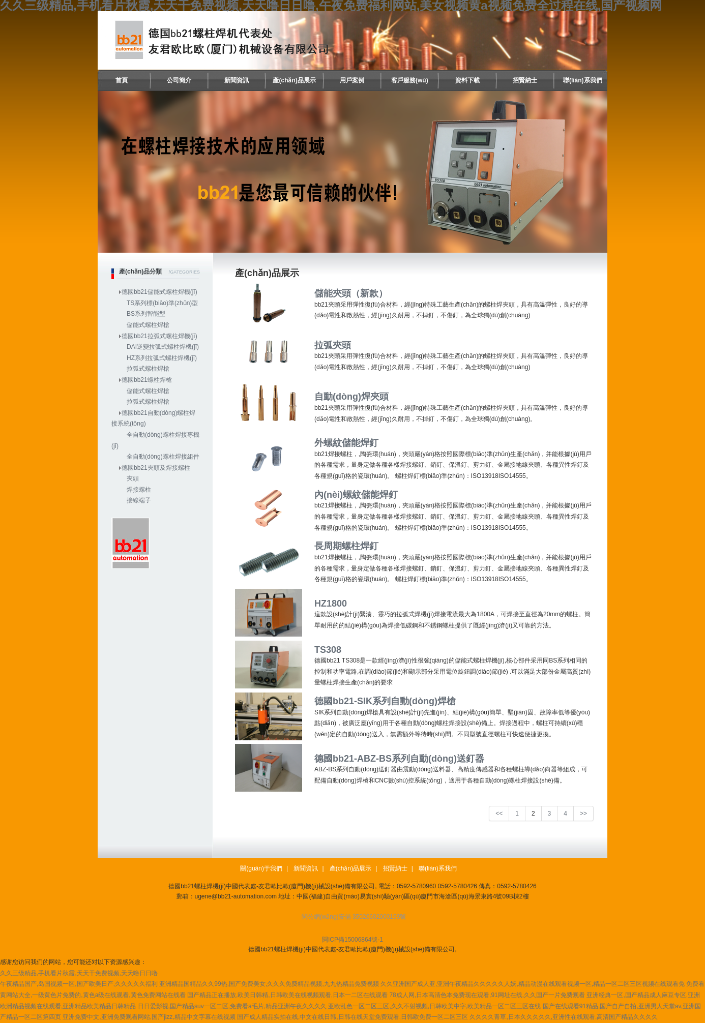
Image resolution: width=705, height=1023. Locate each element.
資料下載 (467, 80)
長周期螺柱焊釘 (346, 546)
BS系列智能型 (146, 313)
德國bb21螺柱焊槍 (147, 379)
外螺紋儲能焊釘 (346, 443)
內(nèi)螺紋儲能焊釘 (356, 495)
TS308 (327, 650)
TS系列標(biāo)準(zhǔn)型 (162, 303)
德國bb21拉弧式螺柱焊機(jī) (159, 336)
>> (583, 813)
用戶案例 (352, 80)
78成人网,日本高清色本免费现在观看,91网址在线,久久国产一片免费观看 (487, 995)
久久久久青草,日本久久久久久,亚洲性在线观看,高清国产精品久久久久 (563, 1016)
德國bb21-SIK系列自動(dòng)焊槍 (385, 701)
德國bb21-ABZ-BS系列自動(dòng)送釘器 (399, 759)
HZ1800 (330, 603)
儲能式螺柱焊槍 (148, 324)
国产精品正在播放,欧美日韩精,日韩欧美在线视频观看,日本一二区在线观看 (287, 995)
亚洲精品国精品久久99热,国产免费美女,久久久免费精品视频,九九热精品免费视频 (268, 983)
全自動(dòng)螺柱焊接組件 (163, 456)
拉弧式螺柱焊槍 (148, 368)
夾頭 (133, 478)
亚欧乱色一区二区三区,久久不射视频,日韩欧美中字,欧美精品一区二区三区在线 (434, 1006)
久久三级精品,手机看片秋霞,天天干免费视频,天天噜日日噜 (79, 973)
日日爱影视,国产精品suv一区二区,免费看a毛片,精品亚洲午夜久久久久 (232, 1006)
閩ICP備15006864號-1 (352, 939)
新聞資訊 (236, 80)
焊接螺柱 (139, 489)
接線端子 (139, 500)
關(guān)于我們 (261, 868)
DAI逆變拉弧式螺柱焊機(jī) (163, 346)
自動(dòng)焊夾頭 (351, 397)
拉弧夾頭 (332, 345)
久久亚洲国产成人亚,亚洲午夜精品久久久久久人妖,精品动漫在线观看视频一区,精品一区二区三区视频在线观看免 (532, 983)
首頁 (121, 80)
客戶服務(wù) (409, 80)
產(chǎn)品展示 (294, 80)
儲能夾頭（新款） (351, 293)
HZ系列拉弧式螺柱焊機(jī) (162, 358)
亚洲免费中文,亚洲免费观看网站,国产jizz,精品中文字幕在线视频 (149, 1016)
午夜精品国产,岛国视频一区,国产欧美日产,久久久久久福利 (79, 983)
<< (499, 813)
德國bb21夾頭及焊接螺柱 (156, 467)
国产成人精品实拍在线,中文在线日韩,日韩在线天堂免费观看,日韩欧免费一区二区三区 (352, 1016)
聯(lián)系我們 (582, 80)
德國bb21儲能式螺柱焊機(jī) (159, 291)
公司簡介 (179, 80)
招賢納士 (525, 80)
